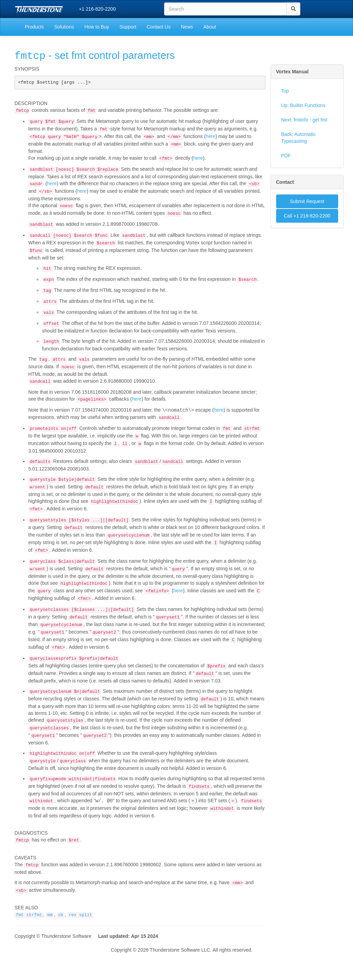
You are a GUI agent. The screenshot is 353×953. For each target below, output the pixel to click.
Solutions (64, 27)
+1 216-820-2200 (97, 9)
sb (60, 914)
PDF (286, 155)
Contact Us (158, 27)
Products (34, 27)
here (210, 136)
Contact (285, 182)
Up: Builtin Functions (303, 105)
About (209, 27)
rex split (80, 914)
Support (127, 27)
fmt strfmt (29, 914)
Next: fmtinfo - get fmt (304, 120)
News (187, 27)
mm (49, 914)
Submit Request (307, 201)
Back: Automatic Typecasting (298, 137)
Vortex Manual (292, 71)
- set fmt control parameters (94, 55)
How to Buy (96, 27)
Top (285, 91)
